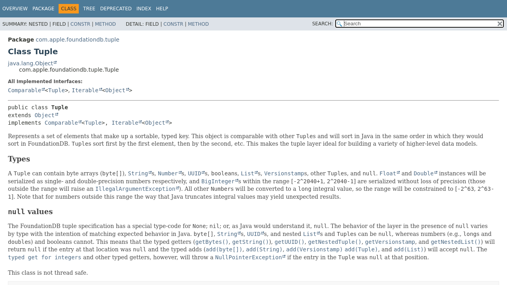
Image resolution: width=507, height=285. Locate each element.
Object (115, 90)
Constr (80, 24)
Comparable (24, 90)
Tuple (56, 90)
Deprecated (116, 8)
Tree (89, 8)
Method (105, 24)
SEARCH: (322, 24)
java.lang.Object (30, 63)
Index (144, 8)
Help (162, 8)
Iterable (85, 90)
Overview (15, 8)
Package (43, 8)
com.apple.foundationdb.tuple (77, 39)
